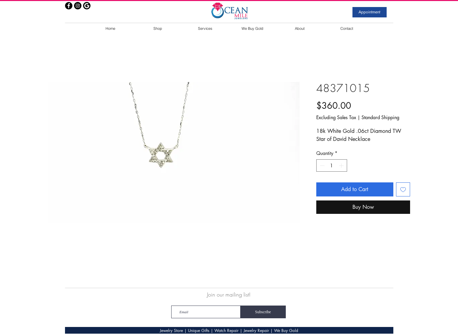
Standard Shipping (380, 117)
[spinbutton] (332, 165)
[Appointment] (369, 12)
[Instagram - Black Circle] (77, 5)
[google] (86, 5)
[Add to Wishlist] (403, 189)
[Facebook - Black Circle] (68, 5)
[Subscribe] (263, 312)
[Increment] (342, 165)
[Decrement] (321, 165)
